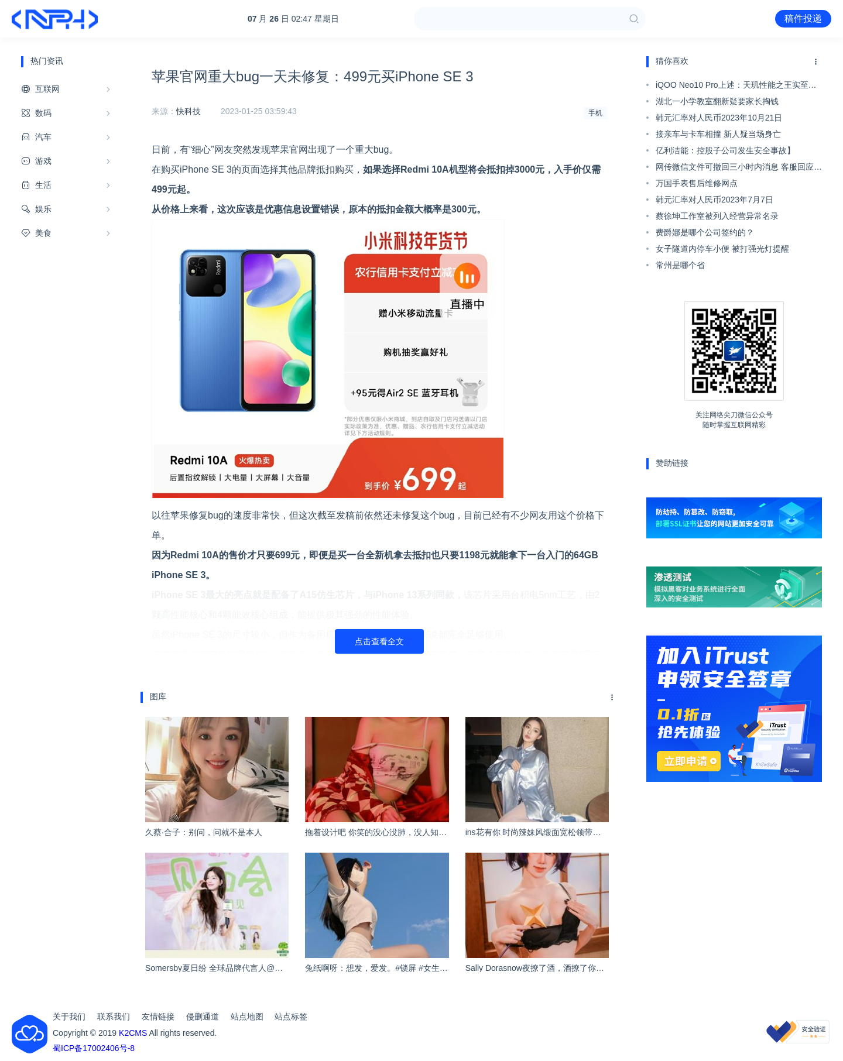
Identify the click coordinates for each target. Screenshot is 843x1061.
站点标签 (291, 1016)
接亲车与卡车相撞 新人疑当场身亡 (718, 134)
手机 (595, 113)
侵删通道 (202, 1016)
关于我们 (69, 1016)
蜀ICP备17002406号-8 (94, 1048)
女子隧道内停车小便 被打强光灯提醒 (722, 248)
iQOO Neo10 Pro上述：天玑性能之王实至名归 (736, 86)
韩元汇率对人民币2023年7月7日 (714, 199)
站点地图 (247, 1016)
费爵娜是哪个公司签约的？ (705, 232)
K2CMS (133, 1033)
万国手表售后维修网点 (697, 183)
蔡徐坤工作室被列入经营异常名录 (717, 216)
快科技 (188, 111)
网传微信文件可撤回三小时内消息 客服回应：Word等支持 (739, 168)
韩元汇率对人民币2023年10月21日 (719, 117)
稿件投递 (803, 18)
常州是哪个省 (680, 265)
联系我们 (113, 1016)
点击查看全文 (379, 641)
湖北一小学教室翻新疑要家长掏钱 (717, 101)
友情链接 (158, 1016)
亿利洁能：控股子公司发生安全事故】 (725, 150)
